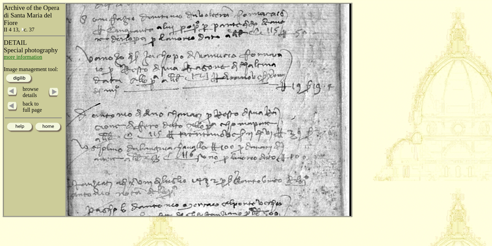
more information (23, 57)
